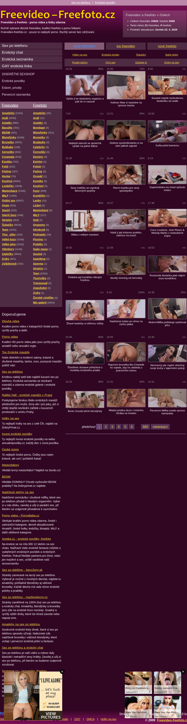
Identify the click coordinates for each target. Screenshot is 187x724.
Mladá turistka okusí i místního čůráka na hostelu (126, 412)
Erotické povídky (105, 2)
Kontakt (63, 719)
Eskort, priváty (12, 87)
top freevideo (126, 46)
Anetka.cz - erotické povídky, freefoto (26, 538)
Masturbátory (10, 465)
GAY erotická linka (17, 66)
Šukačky (141, 54)
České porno (10, 449)
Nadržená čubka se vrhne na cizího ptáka (126, 323)
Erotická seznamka (17, 59)
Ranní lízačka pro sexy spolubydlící (126, 189)
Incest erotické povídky (17, 433)
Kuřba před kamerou (167, 145)
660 (145, 426)
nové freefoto (167, 46)
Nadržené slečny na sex (18, 492)
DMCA (90, 719)
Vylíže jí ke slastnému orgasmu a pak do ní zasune (85, 100)
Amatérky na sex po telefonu (21, 624)
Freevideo (10, 105)
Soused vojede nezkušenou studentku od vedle (167, 99)
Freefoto (40, 105)
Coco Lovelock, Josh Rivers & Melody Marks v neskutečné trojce (167, 233)
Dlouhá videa (10, 321)
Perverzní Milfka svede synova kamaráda (167, 412)
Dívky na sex (171, 62)
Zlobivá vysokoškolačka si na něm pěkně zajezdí (126, 144)
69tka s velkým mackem (85, 234)
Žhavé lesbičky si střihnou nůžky (84, 323)
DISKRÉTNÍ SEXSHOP (18, 74)
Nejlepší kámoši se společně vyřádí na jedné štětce (85, 144)
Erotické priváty (110, 54)
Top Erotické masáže (16, 352)
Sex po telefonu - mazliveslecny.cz (25, 597)
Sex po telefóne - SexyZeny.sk (22, 569)
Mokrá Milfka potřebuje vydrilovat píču (167, 324)
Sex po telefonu (81, 2)
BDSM (6, 476)
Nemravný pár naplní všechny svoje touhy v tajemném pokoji (167, 367)
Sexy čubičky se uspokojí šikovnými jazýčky (85, 189)
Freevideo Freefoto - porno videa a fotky (58, 14)
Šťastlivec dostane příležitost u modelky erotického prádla (84, 369)
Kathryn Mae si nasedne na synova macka (126, 104)
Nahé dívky (171, 54)
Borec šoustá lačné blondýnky (85, 411)
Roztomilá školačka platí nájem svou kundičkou (167, 277)
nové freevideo (84, 46)
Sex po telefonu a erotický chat (22, 647)
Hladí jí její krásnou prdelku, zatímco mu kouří (126, 234)
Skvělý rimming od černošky (126, 278)
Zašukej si (141, 62)
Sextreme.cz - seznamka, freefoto (24, 671)
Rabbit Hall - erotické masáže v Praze (27, 395)
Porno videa (10, 336)
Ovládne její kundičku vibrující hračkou (85, 279)
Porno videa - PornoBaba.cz (20, 515)
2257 (77, 719)
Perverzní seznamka (16, 94)
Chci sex (110, 62)
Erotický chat (12, 52)
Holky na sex (10, 418)
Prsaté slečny (79, 62)
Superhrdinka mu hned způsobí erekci (167, 189)
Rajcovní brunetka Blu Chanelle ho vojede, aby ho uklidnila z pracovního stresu (126, 367)
